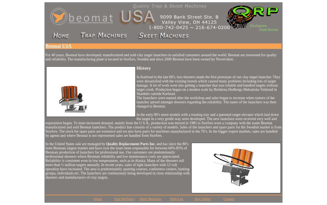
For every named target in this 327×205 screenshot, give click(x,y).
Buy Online (202, 199)
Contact (229, 199)
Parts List (176, 199)
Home (98, 199)
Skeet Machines (150, 199)
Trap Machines (124, 199)
